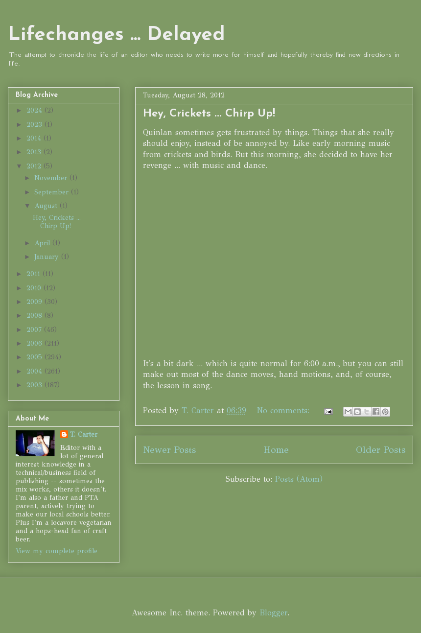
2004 (35, 371)
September (52, 192)
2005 (35, 357)
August (47, 206)
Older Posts (380, 449)
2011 (34, 274)
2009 (35, 302)
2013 (35, 152)
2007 (35, 330)
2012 (35, 166)
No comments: (284, 410)
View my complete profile (56, 551)
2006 (35, 343)
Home (276, 449)
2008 (35, 315)
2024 (35, 110)
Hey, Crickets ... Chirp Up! (209, 113)
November (52, 178)
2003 (35, 385)
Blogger (273, 612)
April (43, 243)
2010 (35, 288)
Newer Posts (169, 449)
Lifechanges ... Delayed (116, 35)
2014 (35, 138)
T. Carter (83, 434)
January (47, 257)
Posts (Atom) (299, 479)
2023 (35, 124)
